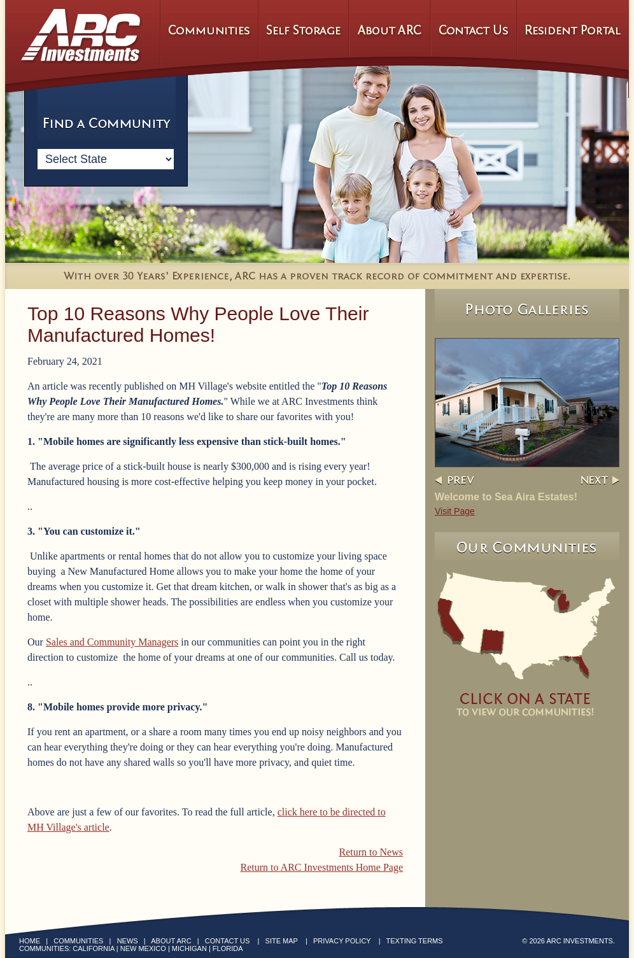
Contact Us (227, 941)
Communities (78, 941)
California (93, 948)
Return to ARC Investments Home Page (321, 867)
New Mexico (143, 948)
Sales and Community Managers (112, 642)
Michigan (189, 948)
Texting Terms (414, 941)
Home (29, 941)
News (127, 941)
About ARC (171, 941)
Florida (228, 948)
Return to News (371, 852)
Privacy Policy (341, 941)
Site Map (281, 941)
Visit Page (455, 511)
